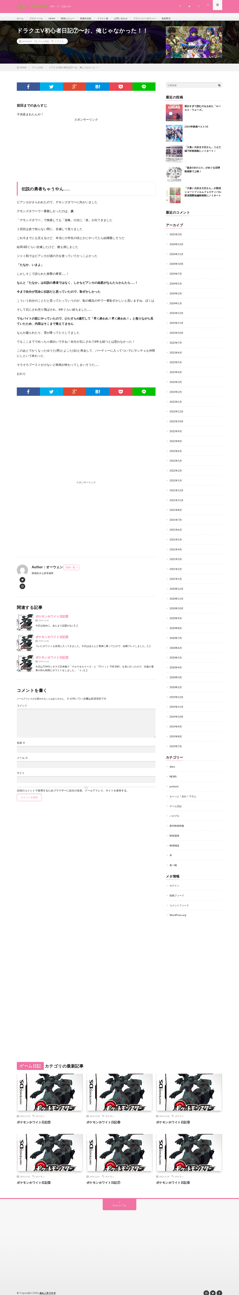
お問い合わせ (132, 18)
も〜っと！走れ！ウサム (184, 791)
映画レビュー (73, 18)
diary (172, 762)
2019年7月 (176, 742)
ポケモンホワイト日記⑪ (36, 1116)
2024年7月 (176, 276)
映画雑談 (175, 840)
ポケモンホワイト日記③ (51, 661)
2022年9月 (176, 431)
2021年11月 (177, 499)
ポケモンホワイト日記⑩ (105, 1116)
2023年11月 (177, 325)
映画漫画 (175, 830)
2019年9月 (176, 722)
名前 (21, 746)
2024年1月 (176, 305)
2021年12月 (177, 490)
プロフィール (38, 18)
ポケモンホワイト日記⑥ (175, 1176)
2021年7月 (176, 519)
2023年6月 (176, 354)
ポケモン (40, 1110)
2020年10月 (177, 606)
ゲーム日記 (43, 45)
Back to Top (120, 1199)
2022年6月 (176, 451)
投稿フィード (177, 889)
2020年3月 (176, 674)
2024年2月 (176, 296)
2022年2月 (176, 470)
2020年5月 (176, 654)
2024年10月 (177, 267)
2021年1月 (176, 577)
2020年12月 (177, 587)
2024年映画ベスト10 (196, 130)
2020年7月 (176, 635)
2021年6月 (176, 528)
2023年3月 (176, 383)
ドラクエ (59, 45)
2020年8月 (176, 625)
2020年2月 (176, 684)
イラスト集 (112, 18)
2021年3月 (176, 558)
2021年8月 (176, 509)
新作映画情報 (177, 820)
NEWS (55, 18)
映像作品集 (93, 18)
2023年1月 (176, 402)
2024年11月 (177, 257)
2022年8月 (176, 441)
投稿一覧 (70, 571)
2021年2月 (176, 567)
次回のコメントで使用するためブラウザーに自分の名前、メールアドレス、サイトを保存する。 (73, 794)
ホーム (21, 18)
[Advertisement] (86, 152)
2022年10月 (177, 422)
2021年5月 (176, 538)
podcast (174, 781)
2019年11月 (177, 703)
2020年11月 (177, 596)
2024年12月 (177, 247)
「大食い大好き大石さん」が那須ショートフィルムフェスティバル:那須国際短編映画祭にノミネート (202, 195)
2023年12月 (177, 315)
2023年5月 (176, 364)
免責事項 (183, 18)
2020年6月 (176, 645)
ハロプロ (175, 810)
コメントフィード (180, 899)
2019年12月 (177, 693)
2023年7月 (176, 344)
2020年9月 (176, 616)
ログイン (175, 879)
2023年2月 (176, 393)
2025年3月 (176, 238)
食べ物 (173, 859)
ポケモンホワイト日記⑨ (51, 640)
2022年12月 (177, 412)
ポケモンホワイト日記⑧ (51, 620)
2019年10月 (177, 713)
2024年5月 (176, 286)
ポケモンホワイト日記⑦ (105, 1176)
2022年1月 (176, 480)
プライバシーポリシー (159, 18)
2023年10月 (177, 335)
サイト (21, 776)
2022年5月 (176, 461)
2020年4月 (176, 664)
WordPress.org (178, 908)
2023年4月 (176, 373)
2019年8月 (176, 732)
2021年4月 (176, 548)
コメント (22, 709)
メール (22, 761)
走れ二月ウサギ (48, 1286)
